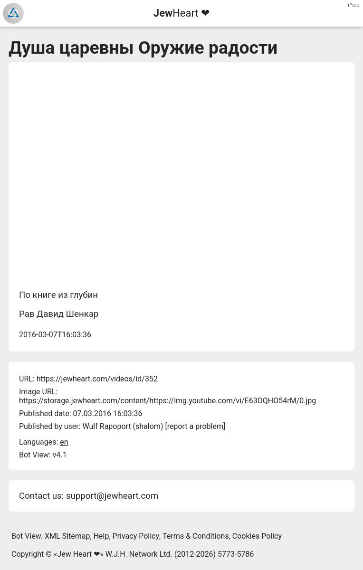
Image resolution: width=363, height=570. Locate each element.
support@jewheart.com (112, 496)
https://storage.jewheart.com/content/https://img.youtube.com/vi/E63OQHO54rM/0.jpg (167, 400)
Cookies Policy (257, 536)
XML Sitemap (67, 536)
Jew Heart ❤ (78, 554)
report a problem (195, 426)
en (64, 441)
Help (101, 536)
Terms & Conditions (195, 536)
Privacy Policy (136, 536)
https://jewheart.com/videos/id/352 (97, 378)
